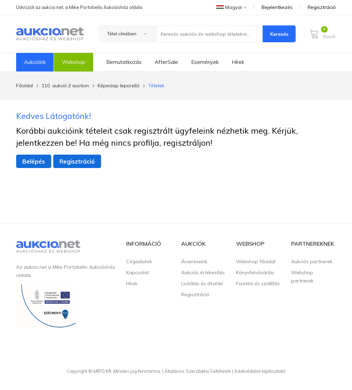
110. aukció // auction (65, 85)
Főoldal (24, 85)
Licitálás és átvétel (202, 283)
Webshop (73, 62)
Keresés (279, 34)
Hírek (238, 62)
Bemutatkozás (124, 62)
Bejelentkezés (277, 7)
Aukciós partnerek (311, 261)
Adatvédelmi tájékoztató (260, 371)
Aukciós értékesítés (203, 272)
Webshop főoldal (255, 261)
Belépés (33, 161)
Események (205, 62)
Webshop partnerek (302, 276)
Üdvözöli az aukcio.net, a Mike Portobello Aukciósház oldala (79, 7)
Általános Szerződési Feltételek (197, 371)
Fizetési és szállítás (258, 283)
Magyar (231, 7)
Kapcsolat (137, 272)
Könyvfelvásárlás (255, 272)
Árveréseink (194, 261)
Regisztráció (322, 7)
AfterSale (166, 62)
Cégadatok (139, 261)
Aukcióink (35, 62)
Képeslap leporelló (119, 85)
